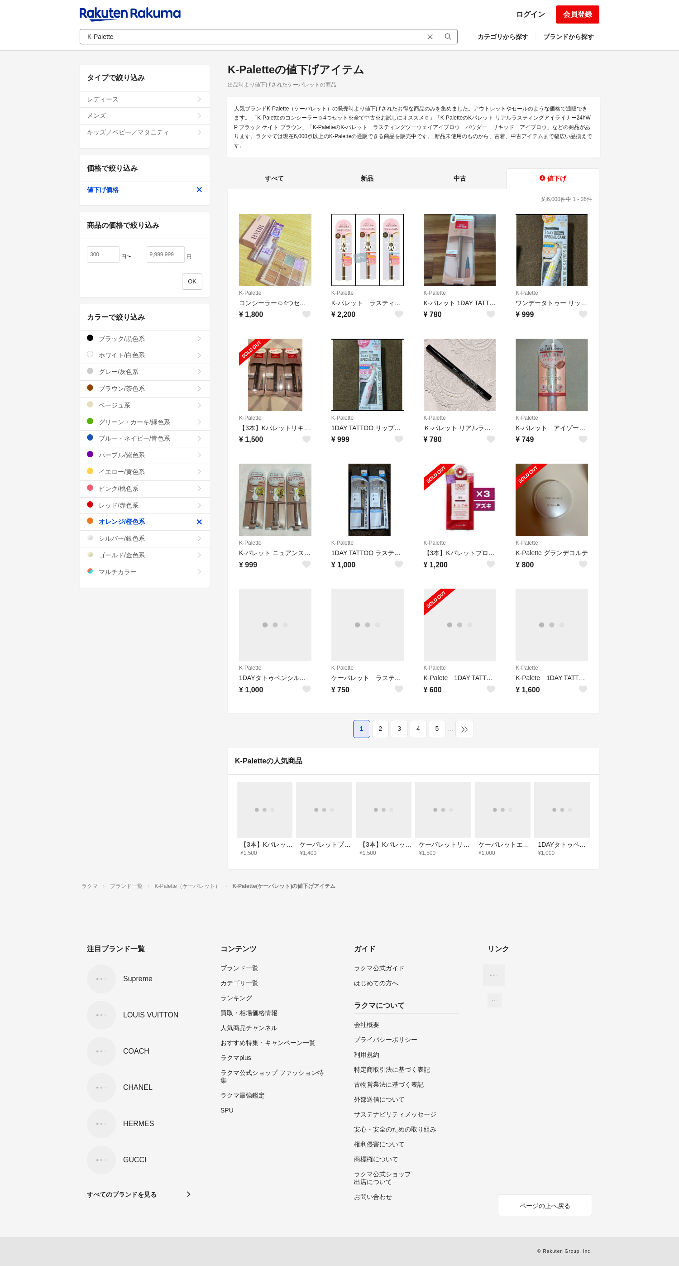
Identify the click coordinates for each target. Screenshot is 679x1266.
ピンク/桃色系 (144, 488)
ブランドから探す (568, 36)
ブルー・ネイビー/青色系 (144, 438)
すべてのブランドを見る (122, 1194)
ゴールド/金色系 (144, 555)
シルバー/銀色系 (144, 538)
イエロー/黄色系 (144, 471)
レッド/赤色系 (144, 505)
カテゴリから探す (503, 36)
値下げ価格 (144, 189)
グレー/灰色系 (144, 371)
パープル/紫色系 (144, 455)
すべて (274, 178)
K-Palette (250, 293)
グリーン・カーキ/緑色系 (144, 422)
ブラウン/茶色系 (144, 388)
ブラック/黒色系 (144, 338)
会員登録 (577, 14)
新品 (367, 178)
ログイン (530, 14)
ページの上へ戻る (545, 1205)
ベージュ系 (144, 405)
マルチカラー (144, 571)
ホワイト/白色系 (144, 355)
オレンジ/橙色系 (144, 521)
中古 (460, 178)
